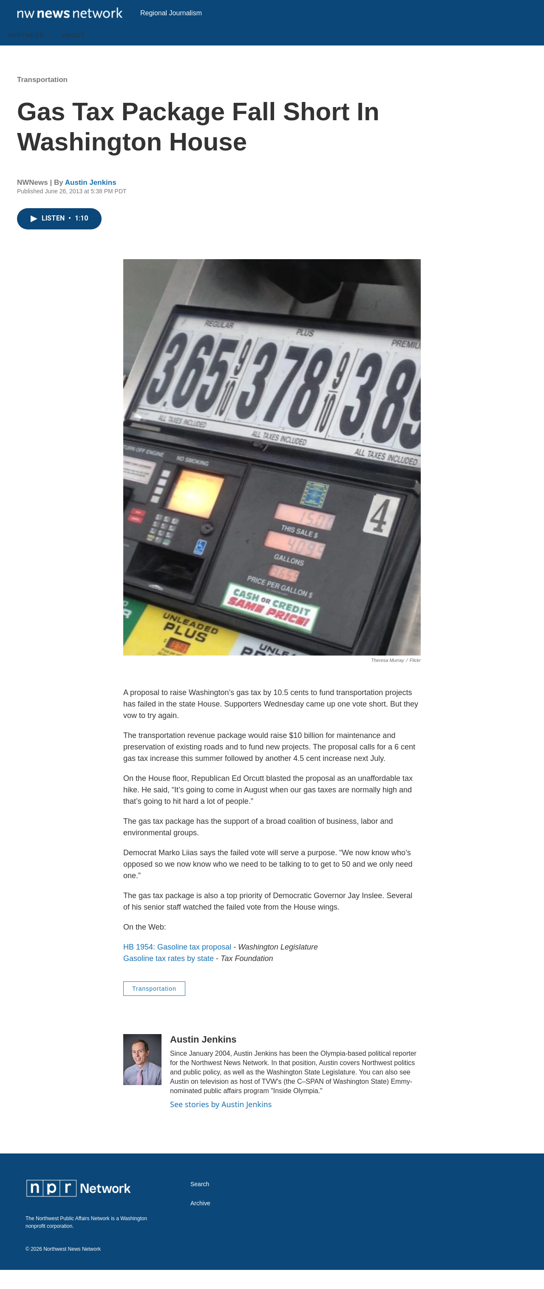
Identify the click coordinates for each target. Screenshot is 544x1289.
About (73, 54)
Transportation (42, 99)
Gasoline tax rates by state (168, 977)
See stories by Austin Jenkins (221, 1123)
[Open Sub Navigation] (50, 54)
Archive (200, 1222)
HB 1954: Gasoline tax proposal (177, 966)
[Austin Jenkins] (142, 1078)
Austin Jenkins (90, 202)
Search (199, 1203)
